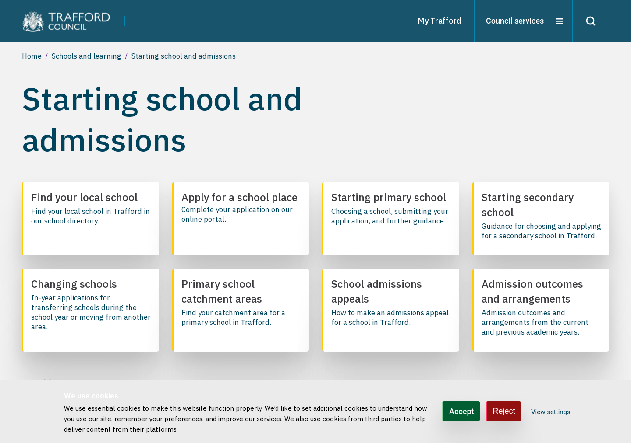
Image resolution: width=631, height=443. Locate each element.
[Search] (590, 21)
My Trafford (439, 21)
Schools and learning (86, 56)
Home (32, 56)
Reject (504, 411)
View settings (551, 412)
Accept (461, 411)
